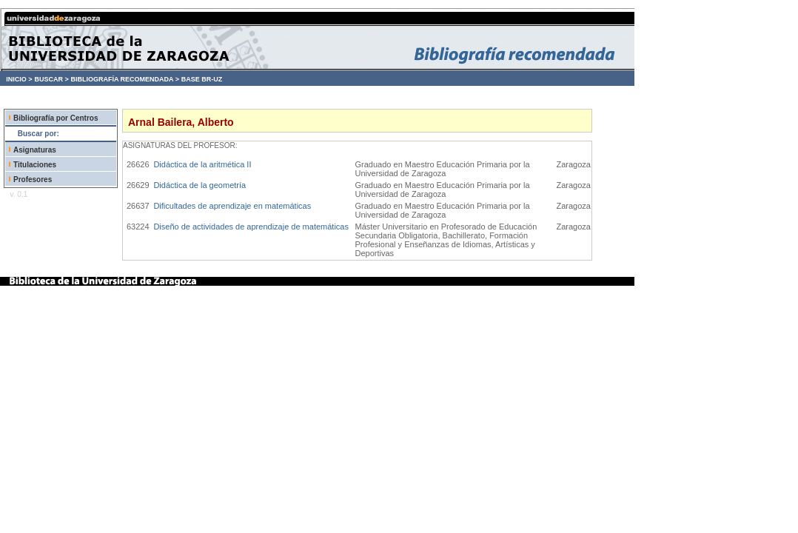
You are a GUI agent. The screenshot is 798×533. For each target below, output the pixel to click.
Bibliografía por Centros (55, 118)
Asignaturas (34, 150)
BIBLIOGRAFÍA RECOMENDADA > (124, 79)
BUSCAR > (51, 79)
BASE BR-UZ (202, 79)
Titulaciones (34, 165)
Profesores (32, 179)
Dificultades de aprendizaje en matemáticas (232, 205)
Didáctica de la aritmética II (202, 164)
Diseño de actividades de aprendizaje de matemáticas (251, 226)
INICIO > (19, 79)
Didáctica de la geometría (199, 185)
